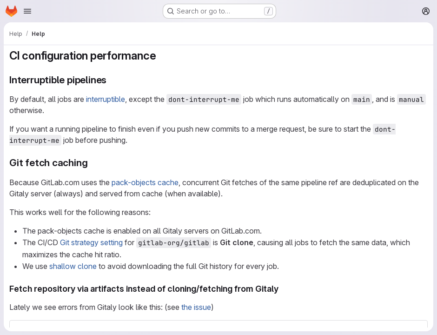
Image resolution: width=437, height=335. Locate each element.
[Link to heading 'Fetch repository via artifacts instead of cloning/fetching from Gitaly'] (283, 289)
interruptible (105, 99)
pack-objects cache (145, 182)
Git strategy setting (91, 242)
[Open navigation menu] (27, 11)
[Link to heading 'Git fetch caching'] (92, 162)
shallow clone (73, 266)
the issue (196, 307)
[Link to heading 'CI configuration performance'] (162, 55)
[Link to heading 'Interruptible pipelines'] (111, 80)
